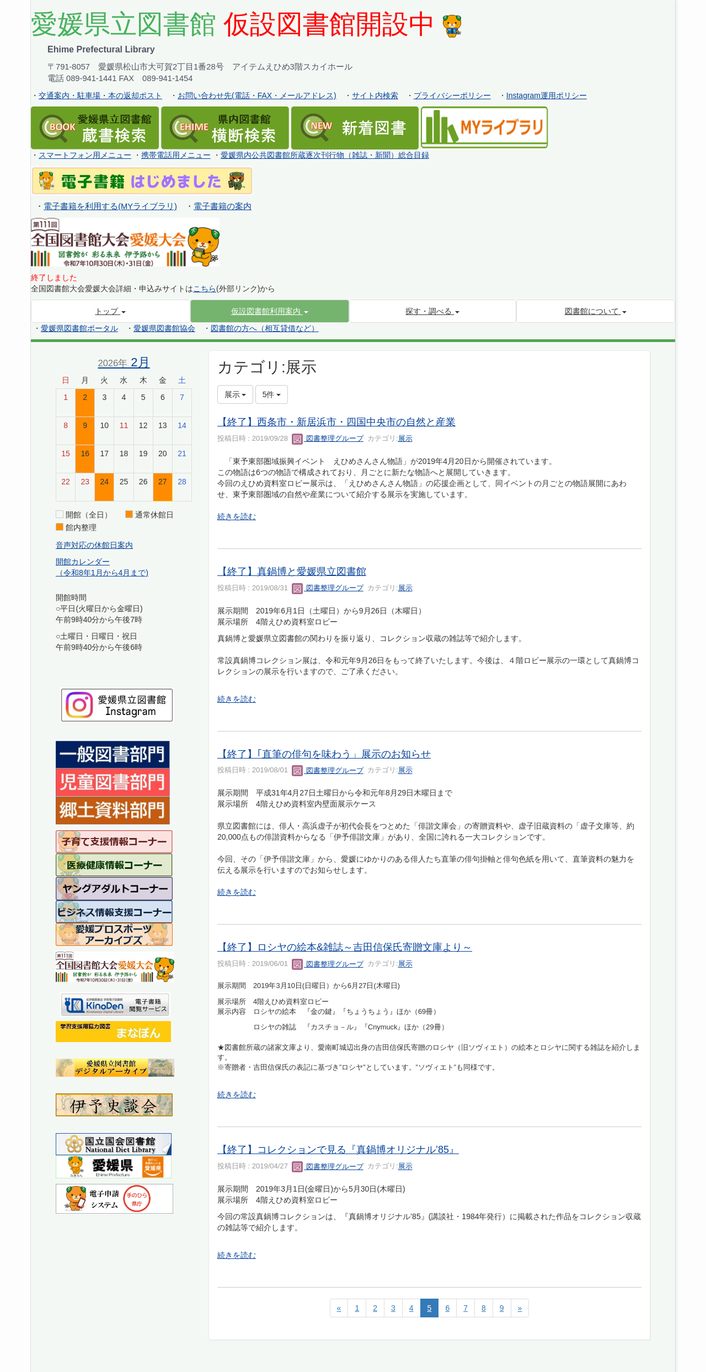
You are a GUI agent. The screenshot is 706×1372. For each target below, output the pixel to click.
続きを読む (236, 516)
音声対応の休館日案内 (94, 545)
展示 (405, 438)
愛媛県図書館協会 (164, 328)
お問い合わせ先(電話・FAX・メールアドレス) (257, 95)
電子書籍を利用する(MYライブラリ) (110, 206)
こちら (204, 288)
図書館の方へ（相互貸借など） (265, 328)
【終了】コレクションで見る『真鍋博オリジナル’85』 (338, 1149)
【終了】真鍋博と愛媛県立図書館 (291, 571)
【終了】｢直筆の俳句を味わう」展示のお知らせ (324, 754)
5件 (272, 394)
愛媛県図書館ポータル (79, 328)
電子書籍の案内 (223, 206)
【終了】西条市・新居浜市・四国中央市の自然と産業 (336, 422)
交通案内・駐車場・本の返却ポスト (100, 95)
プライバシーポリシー (452, 95)
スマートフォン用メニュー (85, 155)
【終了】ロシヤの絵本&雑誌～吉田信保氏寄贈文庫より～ (344, 947)
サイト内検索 (375, 95)
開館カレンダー (83, 561)
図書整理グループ (327, 438)
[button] (270, 311)
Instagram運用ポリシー (546, 95)
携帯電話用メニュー (176, 155)
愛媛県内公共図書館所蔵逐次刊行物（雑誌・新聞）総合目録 (325, 155)
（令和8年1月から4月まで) (102, 572)
